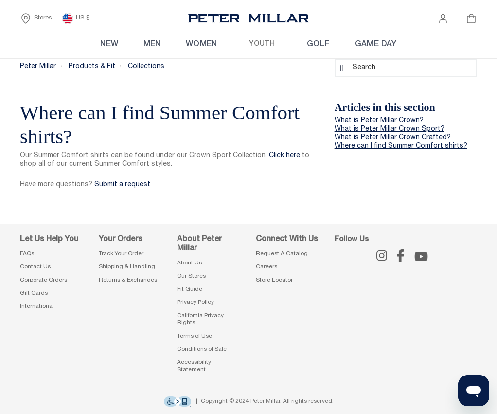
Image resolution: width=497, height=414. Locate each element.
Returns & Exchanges (128, 280)
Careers (266, 267)
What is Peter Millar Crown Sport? (389, 129)
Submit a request (122, 184)
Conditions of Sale (202, 349)
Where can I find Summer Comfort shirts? (401, 146)
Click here (284, 155)
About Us (189, 263)
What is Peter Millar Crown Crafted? (393, 137)
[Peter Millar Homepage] (248, 18)
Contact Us (35, 267)
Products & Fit (92, 66)
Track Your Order (121, 254)
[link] (270, 44)
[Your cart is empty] (471, 18)
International (37, 306)
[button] (443, 18)
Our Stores (191, 276)
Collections (146, 66)
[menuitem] (87, 44)
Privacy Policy (195, 302)
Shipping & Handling (127, 267)
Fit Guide (189, 289)
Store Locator (274, 280)
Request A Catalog (282, 254)
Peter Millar (38, 66)
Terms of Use (194, 336)
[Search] (406, 67)
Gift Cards (34, 293)
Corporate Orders (43, 280)
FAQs (27, 254)
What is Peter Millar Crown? (379, 120)
